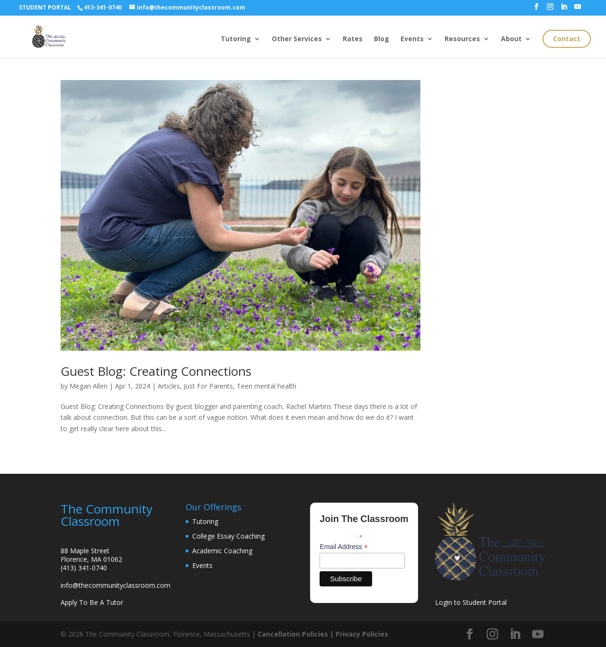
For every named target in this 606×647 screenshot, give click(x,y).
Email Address (344, 546)
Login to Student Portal (471, 602)
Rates (353, 39)
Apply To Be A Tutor (92, 602)
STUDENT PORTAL (45, 7)
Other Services (297, 39)
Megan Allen (88, 385)
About (511, 39)
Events (412, 39)
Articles (169, 385)
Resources (462, 39)
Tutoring (236, 39)
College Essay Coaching (228, 536)
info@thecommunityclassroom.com (115, 585)
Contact (566, 38)
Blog (381, 39)
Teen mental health (266, 385)
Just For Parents (208, 385)
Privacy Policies (362, 633)
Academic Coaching (222, 550)
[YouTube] (577, 9)
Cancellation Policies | (297, 633)
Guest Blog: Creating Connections (156, 371)
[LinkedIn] (564, 9)
